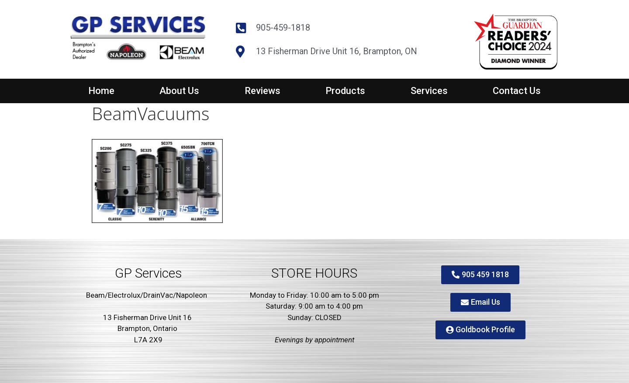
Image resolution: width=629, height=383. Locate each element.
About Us (179, 90)
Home (101, 90)
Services (429, 90)
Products (345, 90)
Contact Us (517, 90)
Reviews (262, 90)
